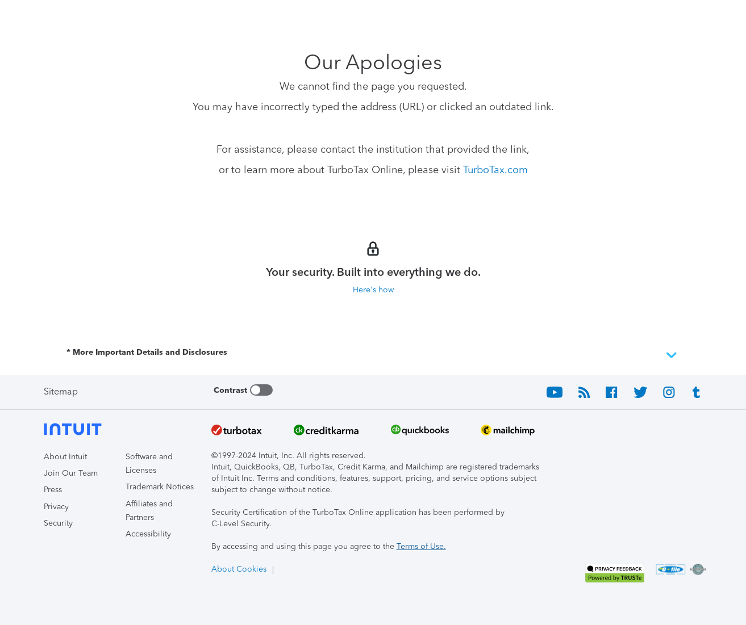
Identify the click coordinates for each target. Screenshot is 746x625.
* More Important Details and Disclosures (373, 355)
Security (58, 523)
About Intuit (65, 457)
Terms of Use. (421, 546)
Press (53, 489)
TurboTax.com (495, 169)
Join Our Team (71, 473)
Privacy (56, 506)
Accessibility (148, 534)
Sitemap (61, 391)
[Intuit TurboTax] (86, 17)
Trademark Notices (160, 487)
